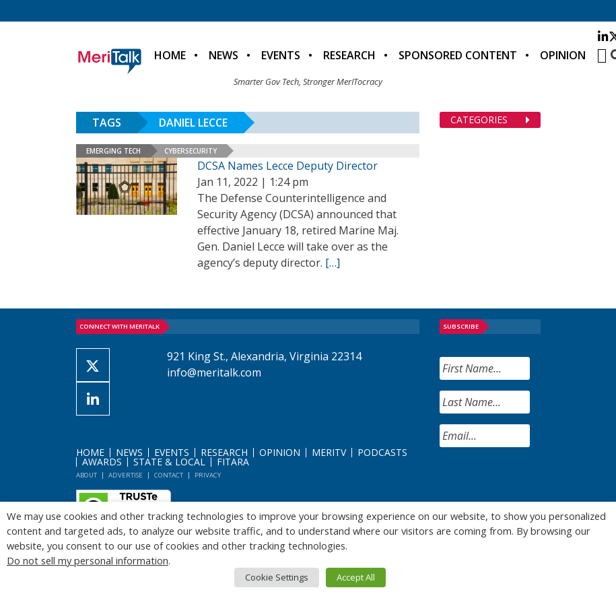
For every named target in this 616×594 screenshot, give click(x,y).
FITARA (233, 461)
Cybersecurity (190, 151)
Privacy (208, 475)
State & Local (169, 461)
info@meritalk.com (214, 372)
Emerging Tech (113, 151)
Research (349, 55)
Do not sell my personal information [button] (87, 560)
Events (280, 55)
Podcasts (382, 452)
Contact (168, 475)
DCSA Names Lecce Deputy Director (287, 165)
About (86, 475)
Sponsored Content (458, 55)
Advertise (125, 475)
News (223, 55)
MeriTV (329, 452)
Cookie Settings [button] (276, 577)
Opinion (563, 55)
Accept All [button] (356, 577)
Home (170, 55)
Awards (102, 461)
